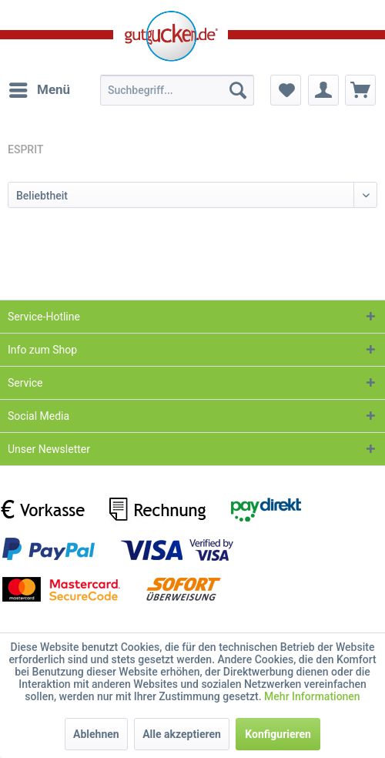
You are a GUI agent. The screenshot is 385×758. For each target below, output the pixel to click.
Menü (39, 87)
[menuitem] (39, 90)
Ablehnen (96, 734)
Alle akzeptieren (181, 734)
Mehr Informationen (312, 696)
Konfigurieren (278, 734)
